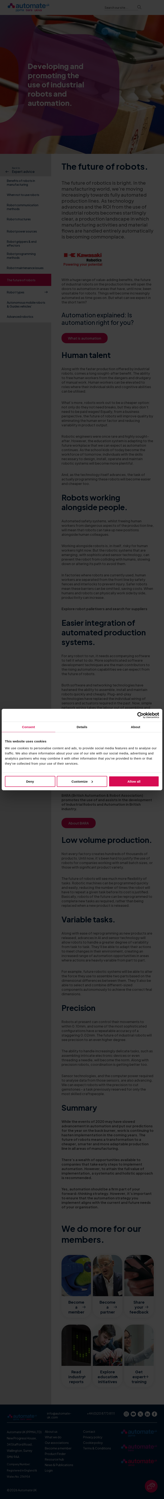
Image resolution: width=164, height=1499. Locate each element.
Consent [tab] (28, 727)
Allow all (134, 781)
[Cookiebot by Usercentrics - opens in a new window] (140, 715)
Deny (30, 781)
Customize (82, 781)
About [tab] (135, 727)
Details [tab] (82, 727)
